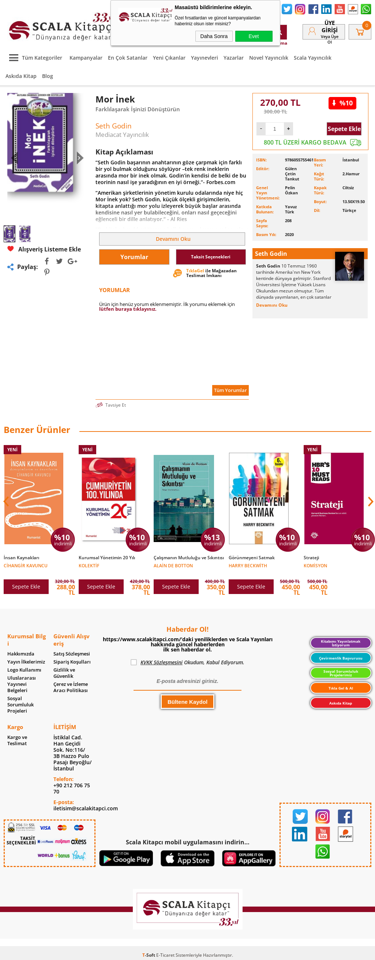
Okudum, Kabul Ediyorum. (187, 662)
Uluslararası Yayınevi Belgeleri (21, 684)
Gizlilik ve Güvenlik (64, 673)
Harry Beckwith (248, 565)
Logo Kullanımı (24, 670)
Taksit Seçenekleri (210, 257)
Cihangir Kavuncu (26, 565)
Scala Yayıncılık (312, 57)
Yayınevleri (204, 57)
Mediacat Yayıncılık (122, 134)
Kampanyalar (86, 57)
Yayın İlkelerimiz (26, 662)
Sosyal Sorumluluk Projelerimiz (340, 673)
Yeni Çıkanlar (169, 57)
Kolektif (89, 565)
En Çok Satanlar (127, 57)
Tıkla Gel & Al (341, 688)
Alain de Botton (173, 565)
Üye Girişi (330, 26)
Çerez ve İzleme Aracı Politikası (70, 687)
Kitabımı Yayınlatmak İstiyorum (340, 643)
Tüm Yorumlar (230, 390)
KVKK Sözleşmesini (161, 662)
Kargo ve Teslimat (17, 740)
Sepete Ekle (344, 129)
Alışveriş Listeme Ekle (44, 249)
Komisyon (315, 565)
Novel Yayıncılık (268, 57)
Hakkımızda (20, 654)
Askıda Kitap (21, 75)
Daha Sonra (214, 36)
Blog (47, 75)
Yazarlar (234, 57)
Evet (253, 36)
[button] (370, 501)
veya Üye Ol (329, 39)
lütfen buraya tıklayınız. (128, 309)
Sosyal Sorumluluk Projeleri (20, 704)
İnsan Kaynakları (21, 558)
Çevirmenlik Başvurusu (341, 658)
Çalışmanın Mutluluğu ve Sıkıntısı (189, 558)
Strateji (311, 558)
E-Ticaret (165, 955)
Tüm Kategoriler (33, 57)
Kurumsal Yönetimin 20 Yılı (107, 558)
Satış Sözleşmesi (71, 654)
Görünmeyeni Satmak (252, 558)
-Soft (149, 955)
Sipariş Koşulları (72, 662)
